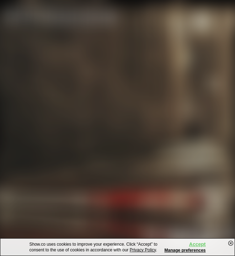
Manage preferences (184, 250)
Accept (197, 244)
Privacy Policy (143, 249)
